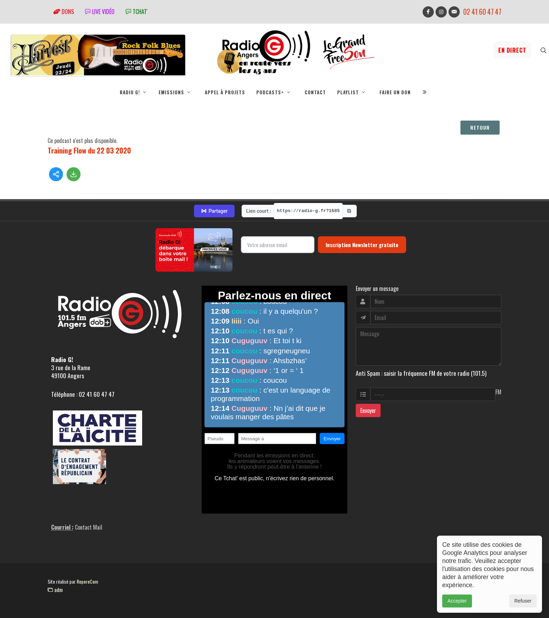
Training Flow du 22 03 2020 (89, 150)
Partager (214, 211)
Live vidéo (99, 11)
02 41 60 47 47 (482, 12)
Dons (63, 11)
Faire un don (395, 92)
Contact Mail (88, 527)
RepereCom (87, 581)
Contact (315, 92)
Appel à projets (225, 92)
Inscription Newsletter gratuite (362, 245)
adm (55, 589)
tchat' (136, 11)
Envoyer (368, 410)
